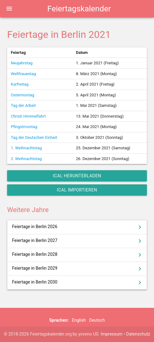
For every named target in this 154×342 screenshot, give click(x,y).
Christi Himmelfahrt (28, 116)
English (79, 320)
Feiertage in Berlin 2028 (78, 255)
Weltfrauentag (23, 73)
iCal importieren (77, 189)
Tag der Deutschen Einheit (34, 137)
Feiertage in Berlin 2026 (78, 227)
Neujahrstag (21, 63)
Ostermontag (22, 95)
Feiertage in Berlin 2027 (78, 241)
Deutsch (97, 320)
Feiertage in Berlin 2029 (78, 268)
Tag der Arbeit (23, 105)
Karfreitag (19, 84)
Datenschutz (138, 334)
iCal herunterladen (77, 175)
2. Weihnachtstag (26, 158)
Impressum (111, 334)
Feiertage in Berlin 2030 (78, 282)
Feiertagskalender (79, 8)
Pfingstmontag (24, 126)
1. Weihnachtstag (26, 148)
